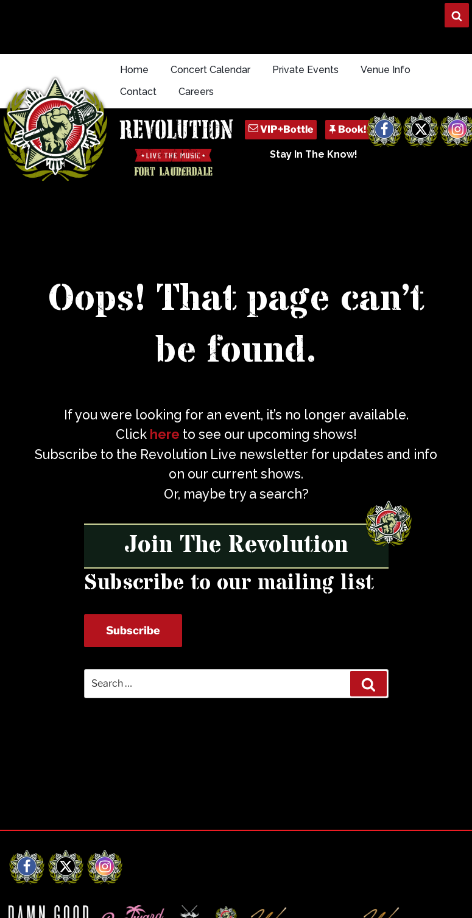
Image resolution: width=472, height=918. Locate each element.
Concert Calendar (210, 69)
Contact (138, 91)
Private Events (305, 69)
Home (134, 69)
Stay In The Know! (314, 154)
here (165, 434)
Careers (196, 91)
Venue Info (385, 69)
